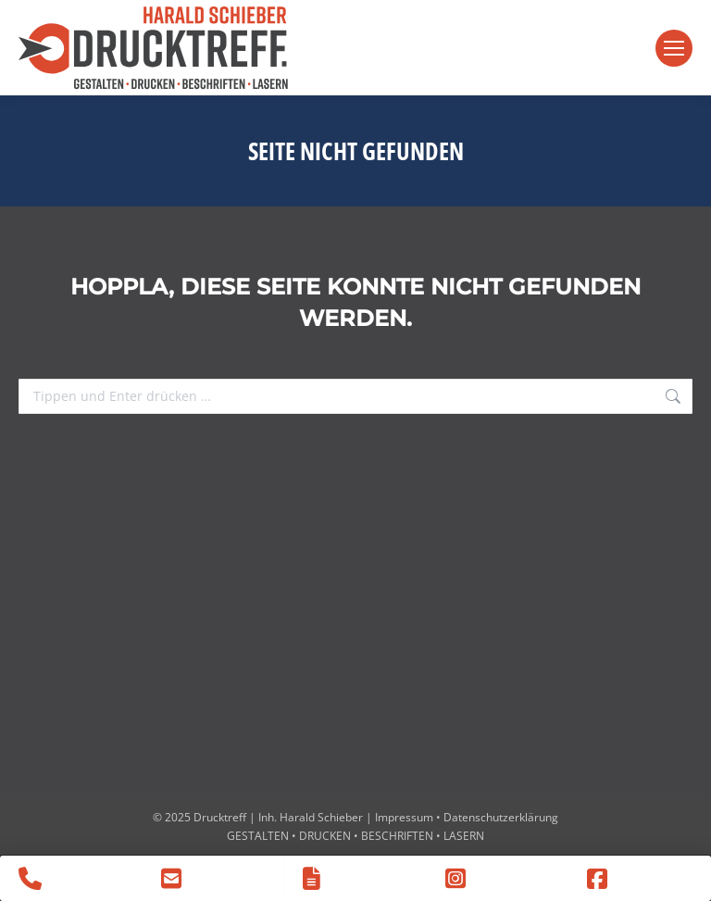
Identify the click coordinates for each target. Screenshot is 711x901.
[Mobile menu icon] (673, 48)
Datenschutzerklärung (500, 817)
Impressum (404, 817)
